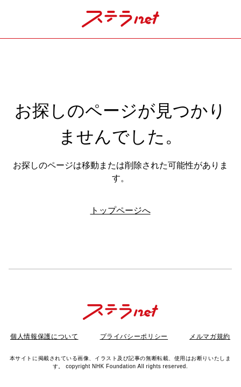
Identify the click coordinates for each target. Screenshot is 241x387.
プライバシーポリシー (134, 336)
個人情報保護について (44, 336)
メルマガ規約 (209, 336)
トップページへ (120, 210)
